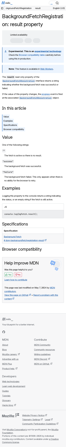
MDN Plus (7, 364)
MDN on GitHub (42, 364)
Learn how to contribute (15, 279)
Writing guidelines (42, 354)
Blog (4, 349)
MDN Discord (41, 359)
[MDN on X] (13, 332)
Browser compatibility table (32, 55)
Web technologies (10, 381)
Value (6, 116)
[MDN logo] (7, 319)
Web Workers (46, 69)
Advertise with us (10, 359)
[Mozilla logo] (10, 415)
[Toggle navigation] (63, 3)
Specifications (10, 125)
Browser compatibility (13, 129)
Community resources (44, 349)
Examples (8, 121)
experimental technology (48, 51)
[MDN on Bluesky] (8, 332)
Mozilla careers (9, 354)
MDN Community (42, 345)
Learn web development (13, 386)
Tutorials (6, 395)
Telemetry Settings (31, 419)
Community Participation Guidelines (39, 423)
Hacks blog (7, 405)
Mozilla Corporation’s (17, 429)
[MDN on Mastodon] (18, 332)
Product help (8, 368)
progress (46, 94)
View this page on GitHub (16, 295)
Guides (5, 391)
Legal (47, 419)
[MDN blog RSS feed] (22, 332)
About (5, 345)
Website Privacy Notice (33, 415)
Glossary (6, 400)
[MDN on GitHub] (3, 332)
